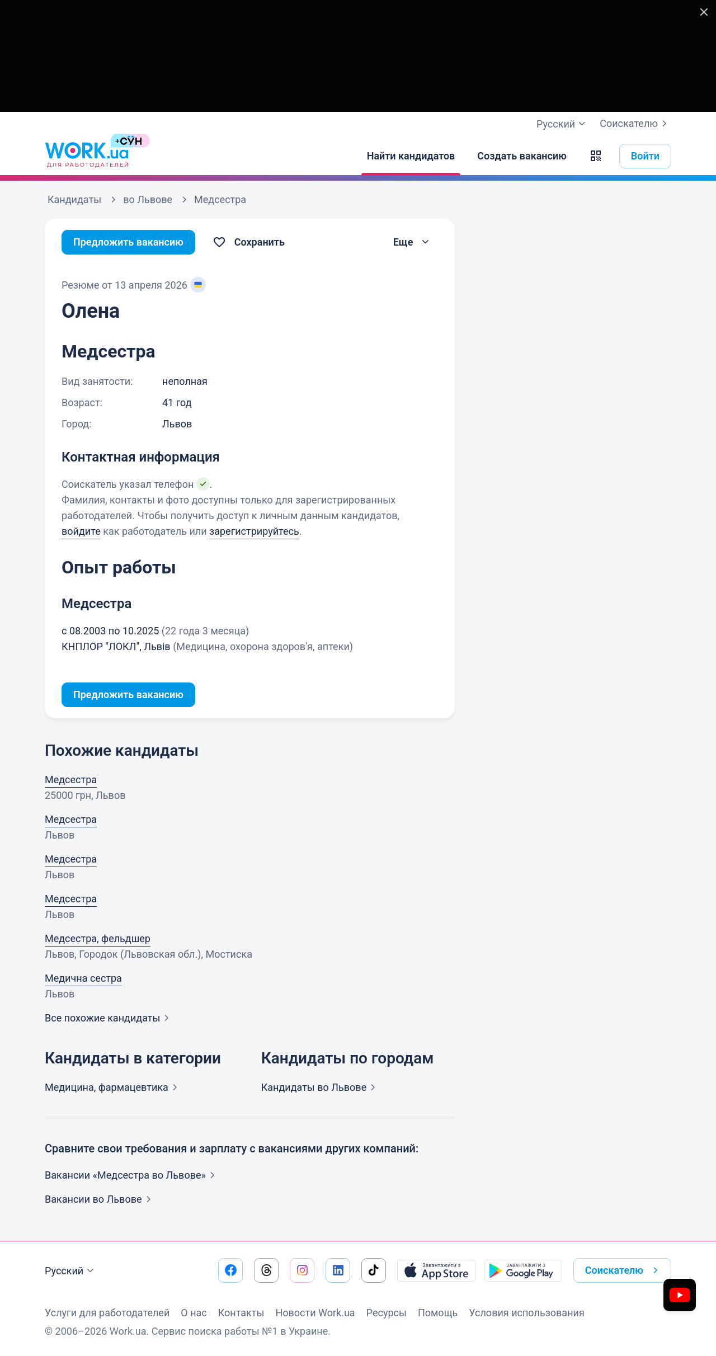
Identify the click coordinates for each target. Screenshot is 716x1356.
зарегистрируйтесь (254, 531)
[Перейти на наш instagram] (302, 1270)
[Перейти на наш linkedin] (338, 1270)
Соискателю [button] (623, 1270)
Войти (645, 156)
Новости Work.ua (315, 1313)
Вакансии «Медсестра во (132, 1175)
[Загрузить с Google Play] (523, 1270)
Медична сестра (83, 978)
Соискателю (635, 123)
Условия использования (527, 1313)
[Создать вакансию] (522, 156)
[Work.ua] (87, 156)
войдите (81, 531)
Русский (71, 1271)
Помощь (438, 1313)
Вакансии (100, 1199)
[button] (595, 156)
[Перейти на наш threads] (266, 1270)
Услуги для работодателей (107, 1313)
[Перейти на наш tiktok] (373, 1270)
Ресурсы (386, 1313)
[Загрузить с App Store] (436, 1270)
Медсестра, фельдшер (97, 938)
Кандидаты (320, 1087)
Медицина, (113, 1087)
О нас (193, 1313)
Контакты (241, 1313)
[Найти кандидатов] (411, 156)
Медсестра (71, 779)
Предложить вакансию (128, 242)
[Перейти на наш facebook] (230, 1270)
